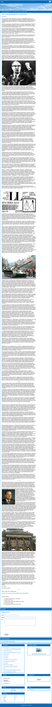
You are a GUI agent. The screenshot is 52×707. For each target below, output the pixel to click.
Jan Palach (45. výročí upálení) (9, 661)
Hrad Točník (5, 656)
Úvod (3, 11)
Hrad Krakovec (6, 654)
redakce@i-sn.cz (6, 683)
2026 (15, 690)
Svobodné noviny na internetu (12, 5)
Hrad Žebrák (5, 657)
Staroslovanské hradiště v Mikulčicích (10, 666)
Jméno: (2, 615)
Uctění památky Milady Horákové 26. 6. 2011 (12, 670)
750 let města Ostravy (7, 650)
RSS (30, 705)
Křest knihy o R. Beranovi (8, 664)
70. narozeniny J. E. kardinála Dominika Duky (12, 649)
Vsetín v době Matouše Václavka (9, 671)
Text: (2, 619)
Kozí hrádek (5, 663)
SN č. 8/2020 (6, 11)
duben (12, 690)
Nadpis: (2, 617)
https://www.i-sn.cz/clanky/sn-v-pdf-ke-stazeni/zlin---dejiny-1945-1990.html (15, 593)
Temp (4, 668)
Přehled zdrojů (32, 689)
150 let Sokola (6, 647)
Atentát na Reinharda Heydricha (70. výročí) (11, 652)
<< (3, 690)
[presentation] (26, 629)
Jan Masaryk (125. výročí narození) (10, 659)
